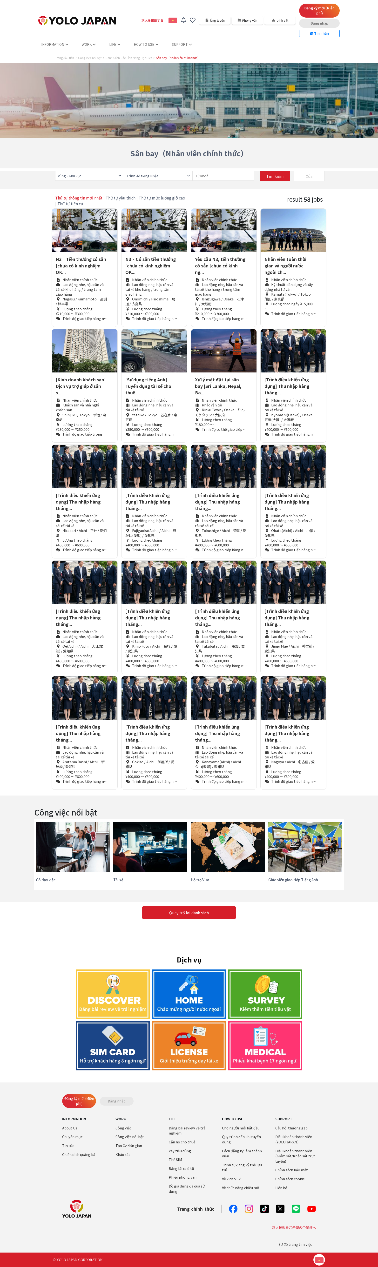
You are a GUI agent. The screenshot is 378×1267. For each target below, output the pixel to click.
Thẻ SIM (175, 1159)
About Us (69, 1127)
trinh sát (280, 20)
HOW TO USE (146, 44)
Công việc (123, 1127)
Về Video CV (231, 1178)
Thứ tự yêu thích (120, 198)
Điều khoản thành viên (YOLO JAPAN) (293, 1139)
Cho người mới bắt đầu (240, 1127)
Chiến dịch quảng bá (78, 1154)
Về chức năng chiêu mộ (240, 1187)
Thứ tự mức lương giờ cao (162, 198)
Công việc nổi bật (89, 57)
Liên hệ (281, 1187)
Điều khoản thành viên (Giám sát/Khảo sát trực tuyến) (295, 1156)
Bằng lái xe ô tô (181, 1168)
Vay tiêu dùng (180, 1150)
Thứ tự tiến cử (70, 203)
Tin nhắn (319, 33)
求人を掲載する (152, 20)
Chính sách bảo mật (291, 1169)
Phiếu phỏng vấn (182, 1177)
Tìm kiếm (275, 176)
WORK (89, 44)
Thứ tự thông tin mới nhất (78, 198)
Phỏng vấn (247, 20)
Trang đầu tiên (64, 57)
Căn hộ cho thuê (182, 1141)
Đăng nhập (319, 23)
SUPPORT (182, 44)
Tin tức (68, 1145)
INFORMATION (54, 44)
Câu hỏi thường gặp (291, 1127)
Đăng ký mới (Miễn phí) (319, 10)
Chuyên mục (72, 1136)
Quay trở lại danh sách (189, 912)
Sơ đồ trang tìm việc (295, 1244)
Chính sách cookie (290, 1178)
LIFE (114, 44)
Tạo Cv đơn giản (128, 1145)
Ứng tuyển (215, 20)
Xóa (309, 176)
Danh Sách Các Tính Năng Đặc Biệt (129, 57)
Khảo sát (122, 1154)
